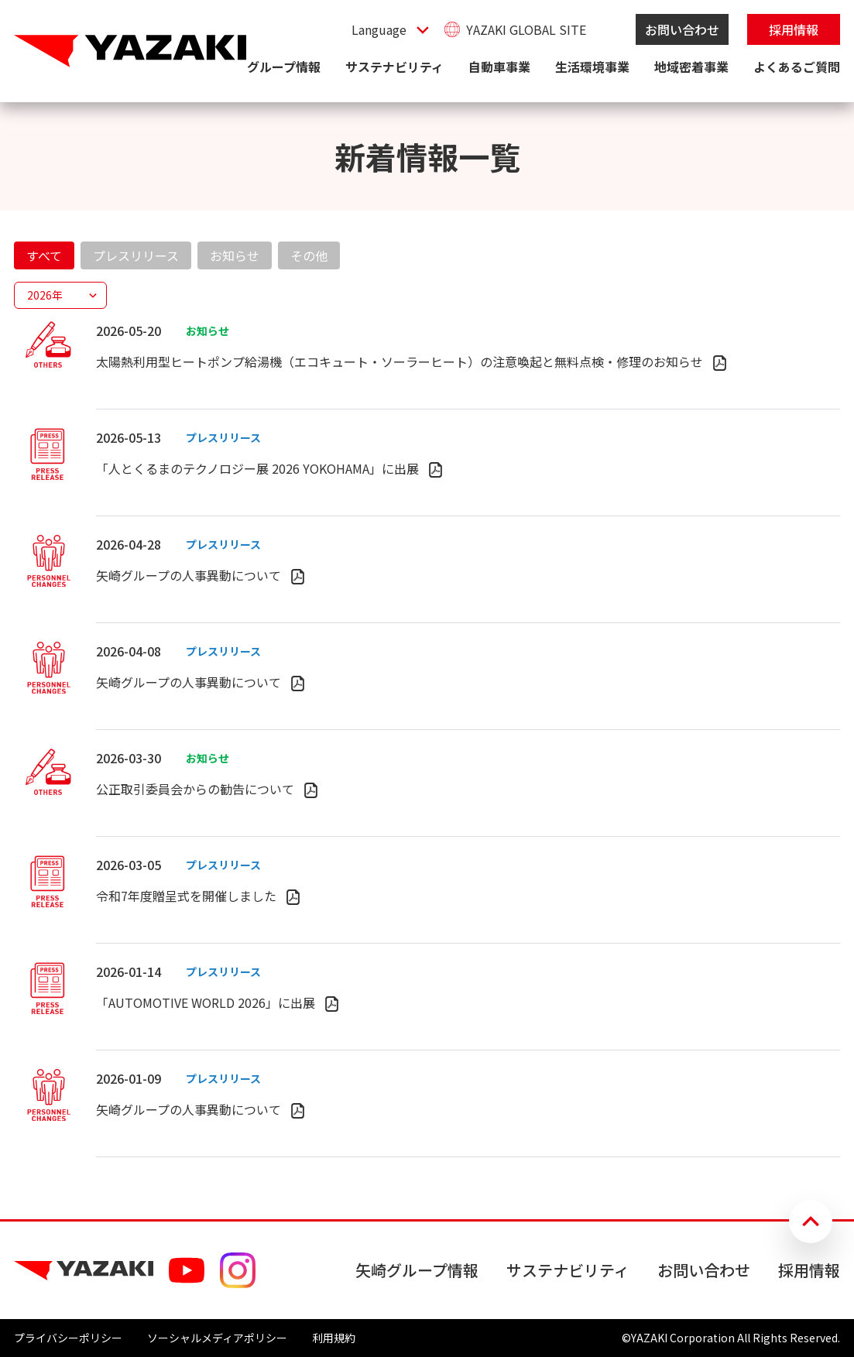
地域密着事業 (691, 66)
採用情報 (793, 29)
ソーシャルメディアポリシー (217, 1337)
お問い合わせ (682, 29)
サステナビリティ (394, 66)
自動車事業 (499, 66)
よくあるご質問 (796, 66)
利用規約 (333, 1337)
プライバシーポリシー (68, 1337)
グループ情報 (284, 66)
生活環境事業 (592, 66)
